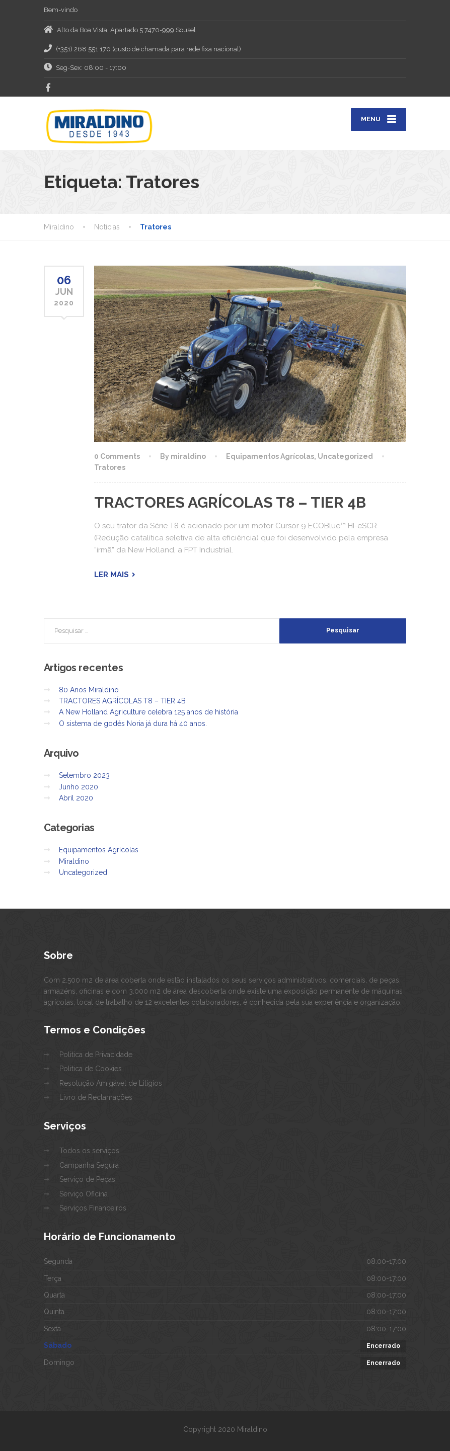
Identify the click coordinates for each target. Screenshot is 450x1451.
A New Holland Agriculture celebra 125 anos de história (148, 712)
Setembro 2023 (84, 775)
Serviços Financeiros (92, 1208)
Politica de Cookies (90, 1069)
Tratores (109, 467)
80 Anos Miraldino (89, 690)
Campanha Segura (89, 1165)
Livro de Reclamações (95, 1097)
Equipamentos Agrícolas (270, 456)
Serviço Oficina (83, 1194)
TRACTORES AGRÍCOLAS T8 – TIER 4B (230, 502)
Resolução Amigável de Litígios (110, 1083)
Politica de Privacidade (95, 1055)
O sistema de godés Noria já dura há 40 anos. (133, 723)
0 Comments (117, 456)
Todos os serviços (89, 1151)
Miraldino (74, 861)
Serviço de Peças (87, 1179)
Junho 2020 (78, 787)
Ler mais (111, 574)
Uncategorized (345, 456)
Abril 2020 (76, 798)
